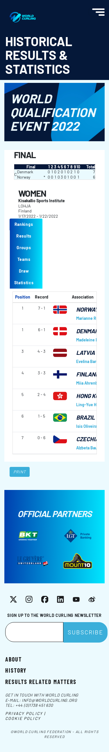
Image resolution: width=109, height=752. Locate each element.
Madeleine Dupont (92, 339)
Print (19, 471)
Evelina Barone (89, 361)
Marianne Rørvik (90, 318)
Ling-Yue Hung (89, 404)
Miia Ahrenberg (90, 383)
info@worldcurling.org (49, 700)
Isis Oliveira (86, 426)
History (15, 670)
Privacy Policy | (25, 713)
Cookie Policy (23, 718)
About (13, 659)
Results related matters (40, 681)
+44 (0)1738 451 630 (34, 705)
